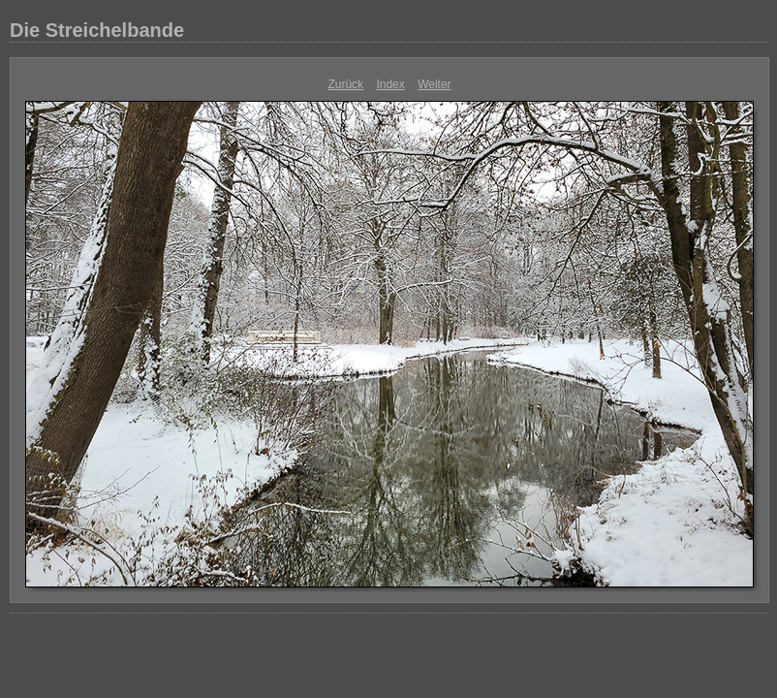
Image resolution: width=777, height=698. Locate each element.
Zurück (345, 84)
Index (390, 84)
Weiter (434, 84)
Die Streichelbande (97, 30)
